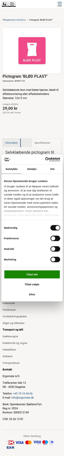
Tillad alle (32, 274)
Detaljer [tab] (32, 168)
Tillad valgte (32, 284)
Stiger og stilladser (14, 323)
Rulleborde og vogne (15, 343)
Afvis (32, 294)
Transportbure (11, 363)
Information (11, 142)
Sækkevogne (10, 336)
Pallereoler (9, 303)
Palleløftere (9, 349)
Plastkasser (9, 309)
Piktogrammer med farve (14, 20)
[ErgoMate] (8, 4)
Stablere (7, 356)
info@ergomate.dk (22, 397)
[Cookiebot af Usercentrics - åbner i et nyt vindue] (45, 159)
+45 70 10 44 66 (23, 393)
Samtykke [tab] (11, 168)
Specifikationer (43, 142)
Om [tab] (52, 168)
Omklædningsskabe (15, 316)
